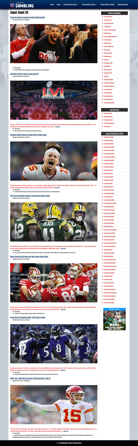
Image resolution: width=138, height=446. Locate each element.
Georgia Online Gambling (109, 167)
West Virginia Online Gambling (110, 296)
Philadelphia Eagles (16, 437)
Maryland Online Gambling (109, 200)
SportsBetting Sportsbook (109, 123)
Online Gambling (17, 68)
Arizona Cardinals (17, 374)
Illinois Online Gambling (108, 177)
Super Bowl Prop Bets (37, 131)
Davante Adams (29, 253)
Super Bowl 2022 (35, 192)
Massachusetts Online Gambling (110, 203)
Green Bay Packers (39, 253)
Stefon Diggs (22, 437)
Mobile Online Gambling (108, 80)
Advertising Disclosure (77, 443)
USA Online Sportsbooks (108, 23)
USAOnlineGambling (63, 443)
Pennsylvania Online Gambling (110, 260)
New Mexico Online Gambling (109, 236)
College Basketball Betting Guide (110, 36)
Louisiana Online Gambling (109, 193)
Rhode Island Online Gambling (109, 263)
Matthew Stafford (53, 253)
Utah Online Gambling (108, 279)
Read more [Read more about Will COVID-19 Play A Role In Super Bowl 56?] (57, 127)
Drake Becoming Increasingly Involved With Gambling (27, 17)
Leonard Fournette (64, 435)
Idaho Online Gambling (108, 173)
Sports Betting (17, 129)
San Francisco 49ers (24, 313)
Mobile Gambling (122, 4)
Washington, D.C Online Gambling (110, 293)
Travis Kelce (43, 437)
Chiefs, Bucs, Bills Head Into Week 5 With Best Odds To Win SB (30, 378)
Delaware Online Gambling (109, 160)
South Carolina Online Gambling (110, 266)
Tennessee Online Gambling (109, 273)
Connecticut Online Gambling (109, 157)
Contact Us (70, 443)
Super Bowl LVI (39, 70)
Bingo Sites (106, 76)
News (59, 4)
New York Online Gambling (109, 240)
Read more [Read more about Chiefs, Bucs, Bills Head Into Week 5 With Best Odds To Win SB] (65, 431)
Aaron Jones (16, 253)
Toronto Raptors (46, 70)
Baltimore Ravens (25, 374)
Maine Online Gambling (108, 197)
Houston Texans (45, 435)
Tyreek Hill (55, 437)
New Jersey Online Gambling (109, 233)
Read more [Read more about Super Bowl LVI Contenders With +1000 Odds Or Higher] (62, 370)
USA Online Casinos (108, 20)
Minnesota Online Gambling (109, 210)
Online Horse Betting (108, 53)
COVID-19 (16, 131)
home (52, 4)
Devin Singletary (35, 435)
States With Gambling (107, 4)
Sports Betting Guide (108, 93)
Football (20, 131)
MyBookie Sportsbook (108, 120)
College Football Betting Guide (110, 30)
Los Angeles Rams (28, 70)
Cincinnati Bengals (18, 70)
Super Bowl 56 (41, 192)
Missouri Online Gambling (109, 217)
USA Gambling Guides (90, 4)
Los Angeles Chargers (72, 435)
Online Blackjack (107, 66)
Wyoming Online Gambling (109, 303)
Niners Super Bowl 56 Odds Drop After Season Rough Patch (29, 256)
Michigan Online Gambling (109, 207)
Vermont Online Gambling (109, 283)
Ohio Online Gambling (108, 250)
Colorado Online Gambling (109, 154)
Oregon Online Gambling (108, 256)
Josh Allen (51, 435)
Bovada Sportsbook (108, 113)
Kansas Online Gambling (108, 187)
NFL (26, 192)
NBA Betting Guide (107, 33)
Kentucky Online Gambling (109, 190)
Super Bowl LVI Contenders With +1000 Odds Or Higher (27, 317)
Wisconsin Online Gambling (109, 299)
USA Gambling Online (71, 4)
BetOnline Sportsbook (108, 117)
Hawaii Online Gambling (108, 170)
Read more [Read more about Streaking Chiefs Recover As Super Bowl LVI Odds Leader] (57, 188)
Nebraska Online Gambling (109, 223)
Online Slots (106, 60)
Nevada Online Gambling (108, 226)
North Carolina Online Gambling (110, 243)
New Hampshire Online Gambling (110, 230)
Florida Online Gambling (108, 164)
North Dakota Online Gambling (110, 246)
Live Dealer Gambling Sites (109, 83)
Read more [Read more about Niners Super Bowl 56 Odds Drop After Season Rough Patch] (63, 309)
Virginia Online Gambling (108, 286)
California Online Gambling (109, 150)
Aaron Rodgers (22, 253)
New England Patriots (87, 435)
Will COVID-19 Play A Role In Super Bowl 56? (24, 74)
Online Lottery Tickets (108, 63)
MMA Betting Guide (107, 56)
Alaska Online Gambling (108, 140)
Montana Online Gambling (109, 220)
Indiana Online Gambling (108, 180)
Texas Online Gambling (108, 276)
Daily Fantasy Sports (108, 70)
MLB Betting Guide (107, 40)
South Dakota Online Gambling (110, 270)
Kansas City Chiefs (21, 192)
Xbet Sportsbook (107, 127)
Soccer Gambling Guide (108, 96)
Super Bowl (34, 70)
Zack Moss (60, 437)
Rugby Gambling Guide (108, 99)
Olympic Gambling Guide (108, 46)
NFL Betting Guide (107, 27)
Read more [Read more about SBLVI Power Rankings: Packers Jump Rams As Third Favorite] (63, 248)
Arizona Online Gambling (108, 144)
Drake (23, 70)
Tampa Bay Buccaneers (55, 192)
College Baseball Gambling (109, 103)
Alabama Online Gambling (109, 137)
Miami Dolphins (80, 435)
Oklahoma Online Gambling (109, 253)
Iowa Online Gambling (108, 183)
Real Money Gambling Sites (109, 86)
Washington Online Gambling (109, 289)
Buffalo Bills (29, 435)
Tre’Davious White (49, 437)
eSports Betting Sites (108, 73)
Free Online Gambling (108, 89)
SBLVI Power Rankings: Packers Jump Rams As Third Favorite (30, 195)
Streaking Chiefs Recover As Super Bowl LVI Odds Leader (28, 135)
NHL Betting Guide (107, 43)
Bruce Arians (24, 435)
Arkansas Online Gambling (109, 147)
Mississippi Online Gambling (109, 213)
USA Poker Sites (107, 50)
